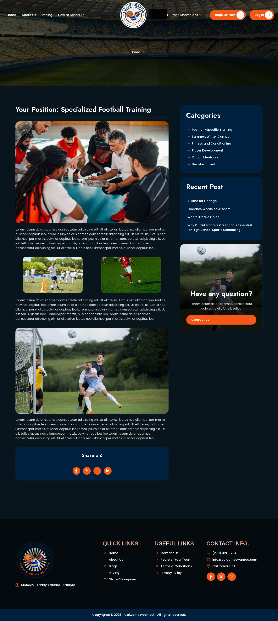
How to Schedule (71, 15)
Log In (264, 15)
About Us (29, 15)
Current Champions (184, 15)
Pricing (47, 15)
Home (11, 15)
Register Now (229, 15)
